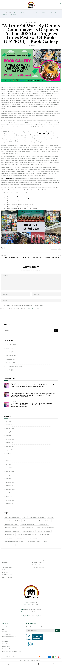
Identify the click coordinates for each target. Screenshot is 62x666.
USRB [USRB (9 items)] (45, 541)
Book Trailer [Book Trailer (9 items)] (38, 520)
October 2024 (9, 485)
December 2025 (10, 435)
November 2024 (10, 482)
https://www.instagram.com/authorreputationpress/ (18, 198)
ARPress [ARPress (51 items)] (50, 517)
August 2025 (9, 449)
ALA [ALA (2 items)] (25, 517)
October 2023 (9, 503)
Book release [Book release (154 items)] (27, 520)
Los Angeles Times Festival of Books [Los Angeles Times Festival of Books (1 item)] (27, 534)
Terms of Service (42, 308)
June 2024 (8, 493)
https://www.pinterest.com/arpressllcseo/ (15, 200)
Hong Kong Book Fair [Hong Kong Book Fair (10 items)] (28, 531)
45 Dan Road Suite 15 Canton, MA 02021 (31, 600)
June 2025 (8, 457)
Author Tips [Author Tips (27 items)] (8, 520)
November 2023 (10, 500)
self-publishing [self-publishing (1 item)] (33, 538)
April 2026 (8, 421)
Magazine (8, 370)
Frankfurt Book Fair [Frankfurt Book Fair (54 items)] (42, 524)
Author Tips (9, 348)
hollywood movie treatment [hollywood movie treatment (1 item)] (12, 531)
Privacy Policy (32, 308)
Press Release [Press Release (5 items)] (8, 538)
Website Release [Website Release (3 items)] (9, 545)
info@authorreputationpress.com (31, 609)
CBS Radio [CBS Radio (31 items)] (47, 520)
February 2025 (10, 471)
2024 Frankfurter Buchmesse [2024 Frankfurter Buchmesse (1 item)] (12, 517)
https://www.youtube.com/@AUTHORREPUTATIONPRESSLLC (20, 208)
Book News (9, 359)
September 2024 (10, 489)
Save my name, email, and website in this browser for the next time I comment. (23, 305)
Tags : (2, 248)
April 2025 (8, 464)
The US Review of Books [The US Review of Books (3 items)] (33, 541)
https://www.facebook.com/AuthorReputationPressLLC (18, 204)
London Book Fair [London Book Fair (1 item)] (9, 534)
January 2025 (9, 475)
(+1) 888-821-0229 (31, 602)
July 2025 (8, 453)
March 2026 (9, 424)
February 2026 (10, 428)
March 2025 (9, 467)
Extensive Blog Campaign (12, 366)
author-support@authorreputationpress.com (31, 611)
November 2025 (10, 439)
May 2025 (8, 460)
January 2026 (9, 432)
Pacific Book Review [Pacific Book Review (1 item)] (45, 534)
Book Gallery (9, 12)
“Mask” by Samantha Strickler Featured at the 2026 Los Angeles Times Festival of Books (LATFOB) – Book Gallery (33, 385)
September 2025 (10, 446)
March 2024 (9, 496)
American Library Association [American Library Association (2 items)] (37, 517)
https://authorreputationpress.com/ (13, 196)
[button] (59, 4)
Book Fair (8, 352)
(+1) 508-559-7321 (31, 604)
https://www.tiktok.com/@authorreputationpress (17, 206)
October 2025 (9, 442)
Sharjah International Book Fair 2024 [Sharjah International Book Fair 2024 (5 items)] (14, 541)
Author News (9, 344)
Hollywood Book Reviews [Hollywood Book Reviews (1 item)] (27, 527)
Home (2, 12)
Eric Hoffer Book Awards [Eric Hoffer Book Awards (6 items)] (11, 524)
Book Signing (9, 362)
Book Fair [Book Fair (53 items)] (17, 520)
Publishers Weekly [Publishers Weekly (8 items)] (21, 538)
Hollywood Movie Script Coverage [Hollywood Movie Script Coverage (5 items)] (45, 527)
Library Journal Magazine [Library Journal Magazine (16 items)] (44, 531)
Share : (48, 248)
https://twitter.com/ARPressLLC (12, 202)
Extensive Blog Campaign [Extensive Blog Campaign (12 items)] (28, 524)
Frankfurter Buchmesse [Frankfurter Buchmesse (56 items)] (11, 527)
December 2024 (10, 478)
